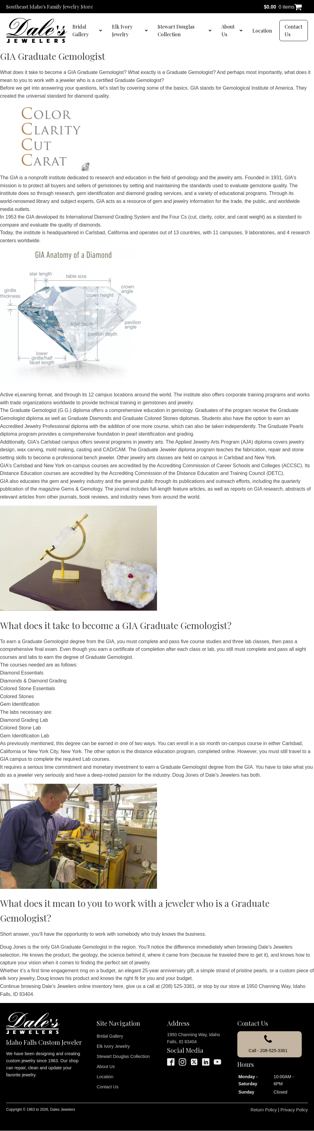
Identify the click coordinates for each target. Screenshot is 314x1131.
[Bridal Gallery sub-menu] (102, 30)
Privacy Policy (294, 1109)
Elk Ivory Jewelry (122, 30)
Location (262, 30)
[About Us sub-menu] (242, 30)
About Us (228, 30)
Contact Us (293, 30)
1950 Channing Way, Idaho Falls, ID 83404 (193, 1038)
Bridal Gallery (80, 30)
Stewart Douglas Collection (176, 30)
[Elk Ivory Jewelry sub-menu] (147, 30)
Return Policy (264, 1109)
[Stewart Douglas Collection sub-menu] (211, 30)
